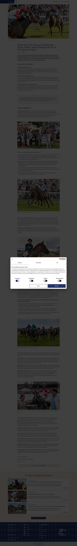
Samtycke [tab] (20, 262)
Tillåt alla (57, 285)
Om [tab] (57, 262)
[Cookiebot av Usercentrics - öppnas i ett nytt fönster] (60, 259)
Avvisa (38, 285)
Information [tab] (38, 262)
